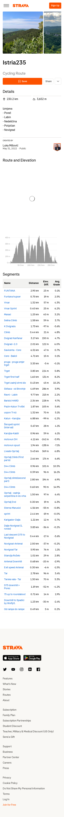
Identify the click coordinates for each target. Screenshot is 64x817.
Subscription (9, 709)
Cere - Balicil (10, 356)
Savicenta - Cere (12, 350)
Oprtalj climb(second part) (15, 479)
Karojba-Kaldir (11, 433)
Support (7, 746)
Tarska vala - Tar (12, 579)
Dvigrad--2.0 (10, 344)
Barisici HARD (11, 400)
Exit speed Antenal (14, 567)
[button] (23, 33)
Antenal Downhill (13, 561)
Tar (6, 573)
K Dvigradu (10, 326)
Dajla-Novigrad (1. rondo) (13, 527)
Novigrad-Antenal (13, 543)
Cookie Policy (10, 783)
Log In (6, 799)
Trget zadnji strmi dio (15, 382)
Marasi (7, 314)
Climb (7, 332)
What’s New (9, 684)
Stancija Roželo (12, 555)
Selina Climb (10, 320)
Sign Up (55, 5)
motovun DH (10, 439)
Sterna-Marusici (12, 508)
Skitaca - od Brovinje (14, 388)
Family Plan (9, 715)
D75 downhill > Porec (12, 587)
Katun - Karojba (12, 418)
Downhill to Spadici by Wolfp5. (14, 602)
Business (8, 752)
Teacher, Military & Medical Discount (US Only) (28, 731)
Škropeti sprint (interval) (12, 426)
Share (48, 81)
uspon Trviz (10, 412)
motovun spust (12, 445)
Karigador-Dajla (12, 519)
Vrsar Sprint (10, 308)
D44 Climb (9, 466)
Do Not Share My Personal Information (24, 788)
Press (6, 768)
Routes (7, 695)
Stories (6, 689)
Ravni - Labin (11, 394)
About (6, 700)
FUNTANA (9, 290)
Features (7, 678)
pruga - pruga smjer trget (14, 363)
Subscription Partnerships (17, 720)
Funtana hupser (12, 296)
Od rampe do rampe (14, 609)
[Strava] (21, 5)
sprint (7, 513)
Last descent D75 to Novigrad (14, 536)
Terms (6, 794)
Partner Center (11, 757)
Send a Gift (9, 737)
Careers (7, 762)
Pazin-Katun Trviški (14, 406)
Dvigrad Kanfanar (13, 338)
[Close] (6, 6)
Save (22, 81)
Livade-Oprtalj (11, 451)
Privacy (7, 777)
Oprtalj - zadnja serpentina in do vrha (15, 494)
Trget (7, 371)
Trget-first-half (11, 377)
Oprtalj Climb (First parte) (14, 459)
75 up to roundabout (15, 594)
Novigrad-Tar (11, 549)
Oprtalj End (10, 502)
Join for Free (9, 804)
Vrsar (7, 302)
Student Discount (12, 726)
